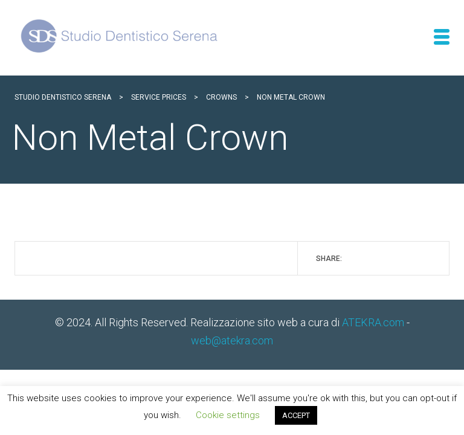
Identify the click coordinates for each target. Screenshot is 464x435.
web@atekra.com (232, 340)
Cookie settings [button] (228, 415)
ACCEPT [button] (296, 415)
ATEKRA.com (373, 322)
